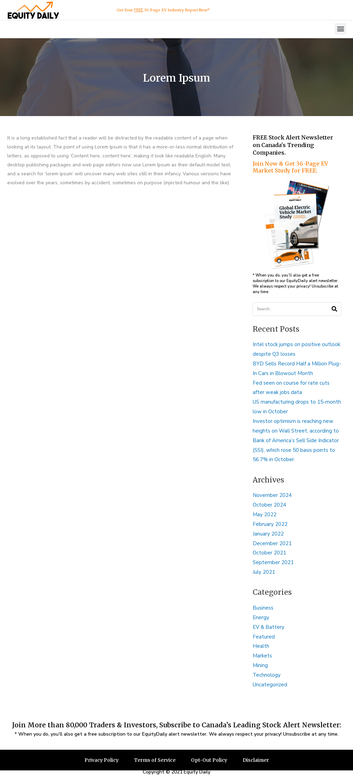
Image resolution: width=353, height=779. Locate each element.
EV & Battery (268, 627)
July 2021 (264, 572)
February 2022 (270, 524)
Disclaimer (256, 760)
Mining (260, 665)
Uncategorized (270, 684)
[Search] (334, 309)
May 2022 (264, 514)
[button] (340, 28)
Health (261, 646)
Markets (262, 655)
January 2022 (268, 533)
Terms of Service (154, 760)
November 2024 (272, 495)
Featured (264, 636)
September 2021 (273, 562)
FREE (138, 10)
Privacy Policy (101, 760)
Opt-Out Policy (209, 760)
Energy (261, 617)
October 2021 (269, 552)
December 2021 (272, 543)
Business (263, 607)
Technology (267, 675)
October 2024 (269, 504)
